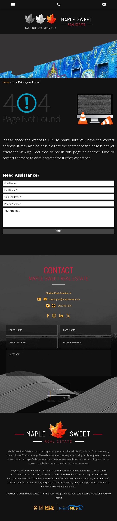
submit (58, 392)
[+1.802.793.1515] (48, 308)
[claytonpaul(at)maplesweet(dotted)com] (104, 5)
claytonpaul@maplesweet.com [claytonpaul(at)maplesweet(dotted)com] (64, 302)
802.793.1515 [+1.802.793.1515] (17, 459)
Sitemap (65, 493)
